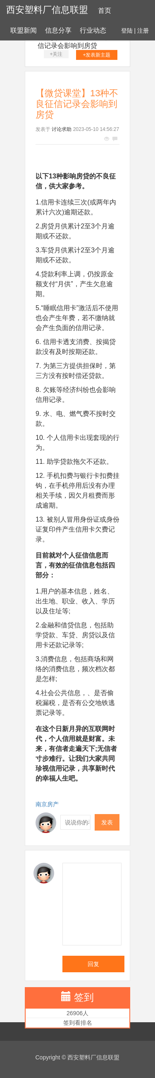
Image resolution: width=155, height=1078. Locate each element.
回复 (93, 964)
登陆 (127, 30)
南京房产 (47, 804)
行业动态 (93, 30)
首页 (104, 10)
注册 (143, 30)
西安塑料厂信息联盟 (47, 10)
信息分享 (58, 30)
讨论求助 (62, 129)
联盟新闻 (23, 30)
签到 (84, 997)
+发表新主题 (96, 55)
